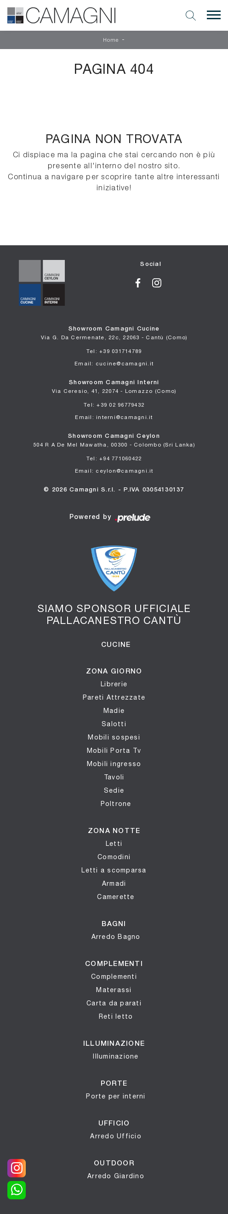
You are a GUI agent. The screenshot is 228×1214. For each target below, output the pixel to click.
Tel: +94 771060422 (114, 458)
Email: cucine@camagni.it (114, 363)
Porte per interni (115, 1096)
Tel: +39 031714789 (114, 351)
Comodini (114, 857)
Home (111, 40)
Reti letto (116, 1016)
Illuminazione (115, 1056)
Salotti (114, 724)
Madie (114, 710)
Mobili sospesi (114, 737)
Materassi (113, 989)
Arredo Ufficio (116, 1136)
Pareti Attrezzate (114, 697)
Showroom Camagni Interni (114, 387)
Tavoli (114, 777)
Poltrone (116, 803)
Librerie (114, 684)
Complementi (114, 976)
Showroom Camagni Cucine (114, 333)
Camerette (115, 896)
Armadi (114, 883)
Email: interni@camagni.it (114, 417)
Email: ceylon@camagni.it (114, 471)
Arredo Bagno (116, 936)
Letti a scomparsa (113, 870)
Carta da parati (114, 1003)
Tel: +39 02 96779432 (114, 405)
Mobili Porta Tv (114, 750)
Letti (114, 843)
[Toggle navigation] (214, 15)
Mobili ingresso (114, 763)
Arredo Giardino (115, 1176)
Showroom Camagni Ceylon (114, 441)
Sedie (114, 790)
